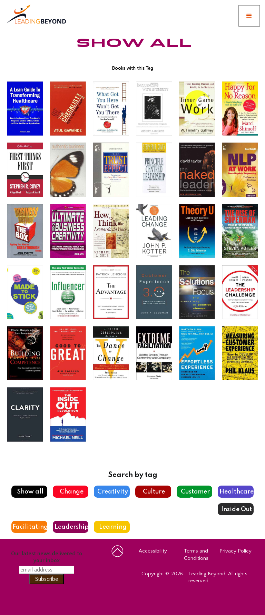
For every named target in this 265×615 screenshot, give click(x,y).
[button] (249, 16)
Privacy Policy (235, 551)
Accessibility (153, 551)
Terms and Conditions (196, 554)
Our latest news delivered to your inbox (46, 557)
